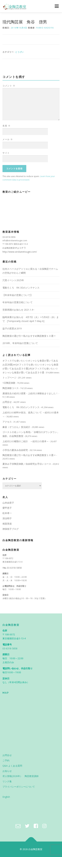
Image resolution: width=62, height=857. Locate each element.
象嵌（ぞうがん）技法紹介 (16, 426)
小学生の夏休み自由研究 (15, 450)
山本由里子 (8, 502)
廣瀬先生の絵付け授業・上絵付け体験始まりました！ (30, 393)
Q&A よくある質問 (12, 765)
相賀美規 (7, 523)
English (6, 796)
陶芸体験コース (10, 388)
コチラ (22, 247)
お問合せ (7, 401)
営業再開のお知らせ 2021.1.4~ (18, 309)
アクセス (7, 421)
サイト (6, 152)
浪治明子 (7, 518)
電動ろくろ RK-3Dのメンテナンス (21, 287)
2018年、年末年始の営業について (20, 343)
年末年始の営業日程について (17, 302)
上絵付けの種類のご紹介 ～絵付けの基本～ (25, 441)
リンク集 (7, 781)
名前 (6, 125)
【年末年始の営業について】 (17, 295)
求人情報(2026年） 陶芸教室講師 (20, 776)
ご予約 (5, 760)
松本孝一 (7, 513)
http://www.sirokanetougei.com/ (19, 251)
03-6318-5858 (14, 567)
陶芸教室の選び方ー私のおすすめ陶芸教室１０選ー (29, 335)
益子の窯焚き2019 (12, 328)
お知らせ (7, 771)
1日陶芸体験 (8, 382)
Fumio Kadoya (45, 27)
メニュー (57, 6)
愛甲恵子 (7, 507)
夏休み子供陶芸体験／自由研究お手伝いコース (26, 463)
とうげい (19, 52)
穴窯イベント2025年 (13, 280)
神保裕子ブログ (10, 528)
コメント (8, 85)
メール (7, 139)
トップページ (9, 377)
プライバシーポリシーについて (18, 786)
